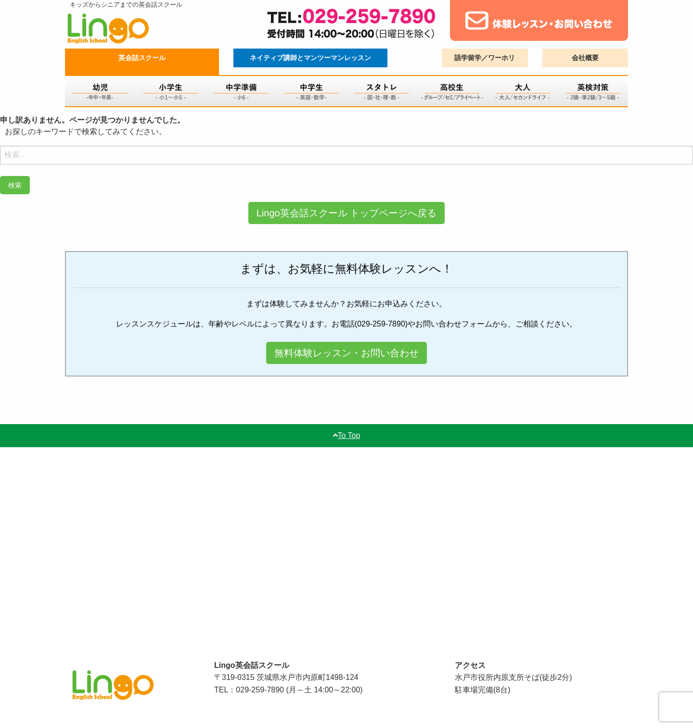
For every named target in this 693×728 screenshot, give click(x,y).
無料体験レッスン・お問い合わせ (346, 353)
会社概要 (585, 58)
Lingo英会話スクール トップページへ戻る (347, 213)
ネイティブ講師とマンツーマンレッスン (310, 58)
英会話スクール (142, 58)
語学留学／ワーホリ (484, 58)
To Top (346, 435)
